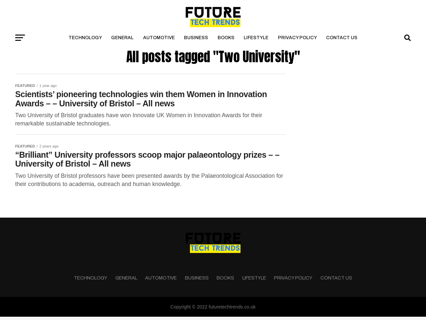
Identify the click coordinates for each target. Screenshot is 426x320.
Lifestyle (256, 37)
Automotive (159, 37)
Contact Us (341, 37)
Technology (85, 37)
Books (226, 37)
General (122, 37)
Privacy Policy (297, 37)
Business (196, 37)
